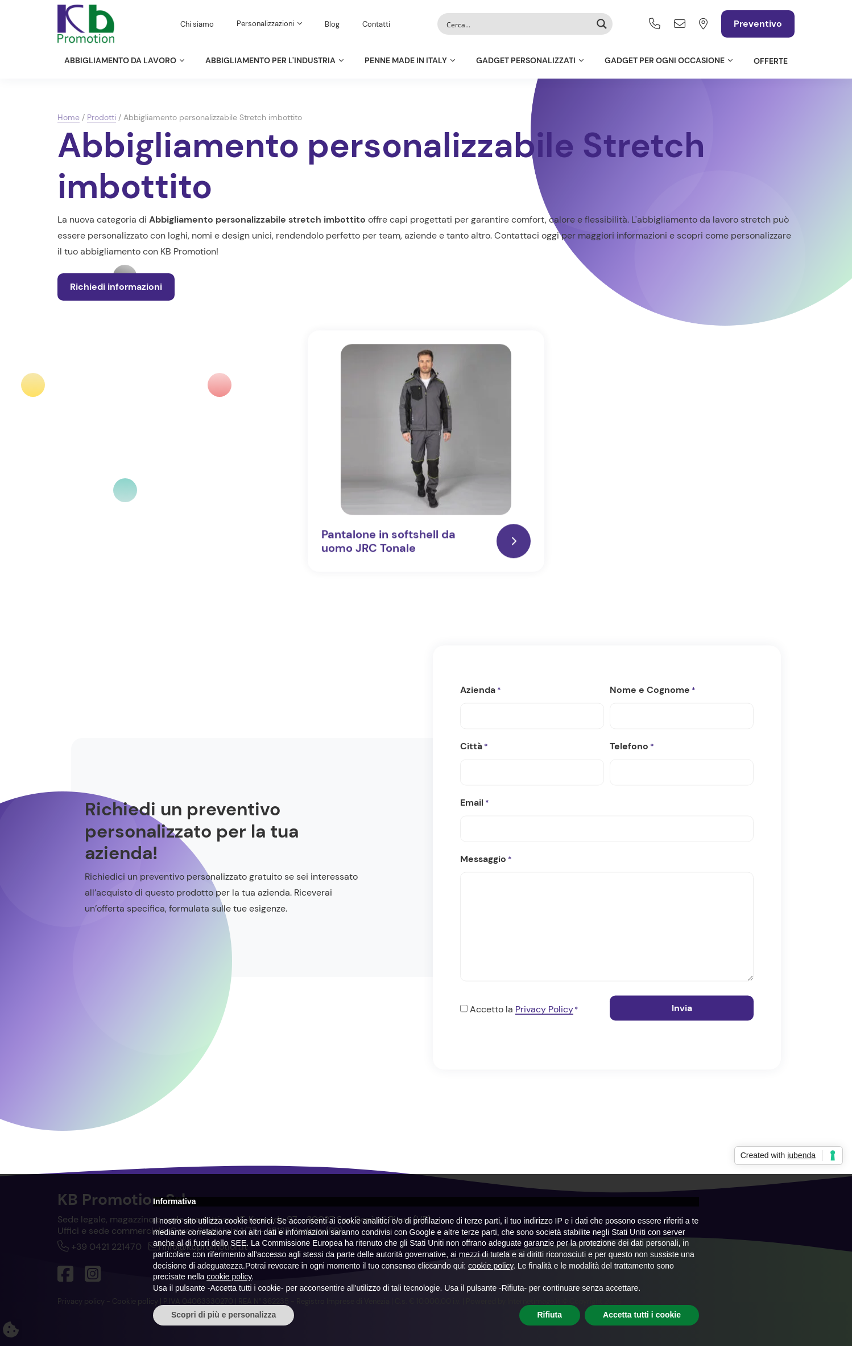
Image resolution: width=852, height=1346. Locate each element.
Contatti (376, 24)
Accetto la (524, 1009)
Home (68, 117)
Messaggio (486, 859)
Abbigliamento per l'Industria (270, 60)
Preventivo (758, 24)
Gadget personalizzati (526, 60)
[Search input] (517, 23)
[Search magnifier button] (602, 24)
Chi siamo (197, 24)
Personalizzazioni (265, 23)
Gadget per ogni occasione (665, 60)
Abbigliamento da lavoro (120, 60)
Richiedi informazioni (116, 287)
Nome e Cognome (653, 690)
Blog (332, 24)
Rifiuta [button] (550, 1314)
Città (474, 746)
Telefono (632, 746)
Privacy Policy (544, 1009)
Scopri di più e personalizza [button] (223, 1314)
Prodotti (101, 117)
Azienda (480, 690)
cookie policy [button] (490, 1265)
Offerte (771, 61)
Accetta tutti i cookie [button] (642, 1314)
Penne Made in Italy (406, 60)
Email (474, 803)
